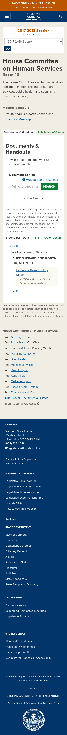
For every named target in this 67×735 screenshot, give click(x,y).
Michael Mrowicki (22, 365)
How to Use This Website (21, 508)
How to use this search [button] (40, 180)
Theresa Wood (20, 392)
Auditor (10, 557)
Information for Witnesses (21, 403)
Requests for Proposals (19, 658)
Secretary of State (16, 562)
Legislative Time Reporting (22, 492)
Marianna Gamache (23, 353)
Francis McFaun (21, 348)
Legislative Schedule (18, 616)
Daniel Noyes (19, 370)
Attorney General (16, 551)
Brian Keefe (18, 359)
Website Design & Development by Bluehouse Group (33, 703)
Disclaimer (11, 519)
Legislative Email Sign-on (21, 481)
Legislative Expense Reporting (24, 498)
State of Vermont (16, 535)
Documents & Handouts (19, 132)
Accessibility (43, 658)
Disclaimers (25, 641)
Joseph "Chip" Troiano (25, 387)
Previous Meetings (18, 119)
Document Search (33, 177)
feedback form (25, 680)
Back (13, 246)
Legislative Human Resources (23, 486)
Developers (33, 688)
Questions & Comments (20, 647)
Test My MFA (13, 503)
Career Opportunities (18, 652)
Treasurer (11, 568)
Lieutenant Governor (18, 545)
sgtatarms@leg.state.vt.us (23, 448)
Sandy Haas (18, 342)
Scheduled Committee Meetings (25, 611)
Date (26, 237)
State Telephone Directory (21, 584)
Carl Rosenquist (21, 381)
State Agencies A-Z (17, 579)
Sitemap (10, 641)
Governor (11, 540)
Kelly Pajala (18, 376)
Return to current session (33, 7)
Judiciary (11, 573)
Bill (37, 237)
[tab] (19, 133)
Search (49, 186)
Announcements (15, 605)
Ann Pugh (17, 337)
